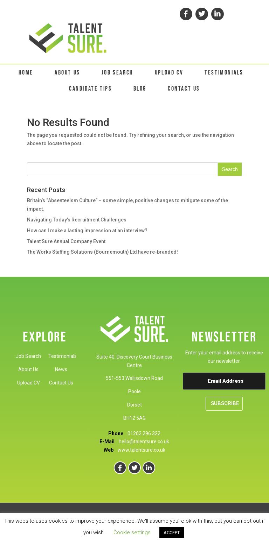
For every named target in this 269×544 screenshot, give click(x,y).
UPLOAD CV (169, 72)
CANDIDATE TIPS (90, 88)
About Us (28, 369)
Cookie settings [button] (132, 532)
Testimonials (62, 356)
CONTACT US (184, 88)
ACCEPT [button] (172, 532)
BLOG (139, 88)
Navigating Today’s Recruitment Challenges (76, 219)
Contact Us (61, 383)
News (61, 369)
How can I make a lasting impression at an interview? (87, 230)
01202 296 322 (143, 433)
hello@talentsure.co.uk (144, 441)
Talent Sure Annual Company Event (66, 241)
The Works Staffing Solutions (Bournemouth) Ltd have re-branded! (102, 252)
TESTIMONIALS (224, 72)
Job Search (28, 356)
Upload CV (28, 383)
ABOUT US (67, 72)
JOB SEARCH (117, 72)
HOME (26, 72)
